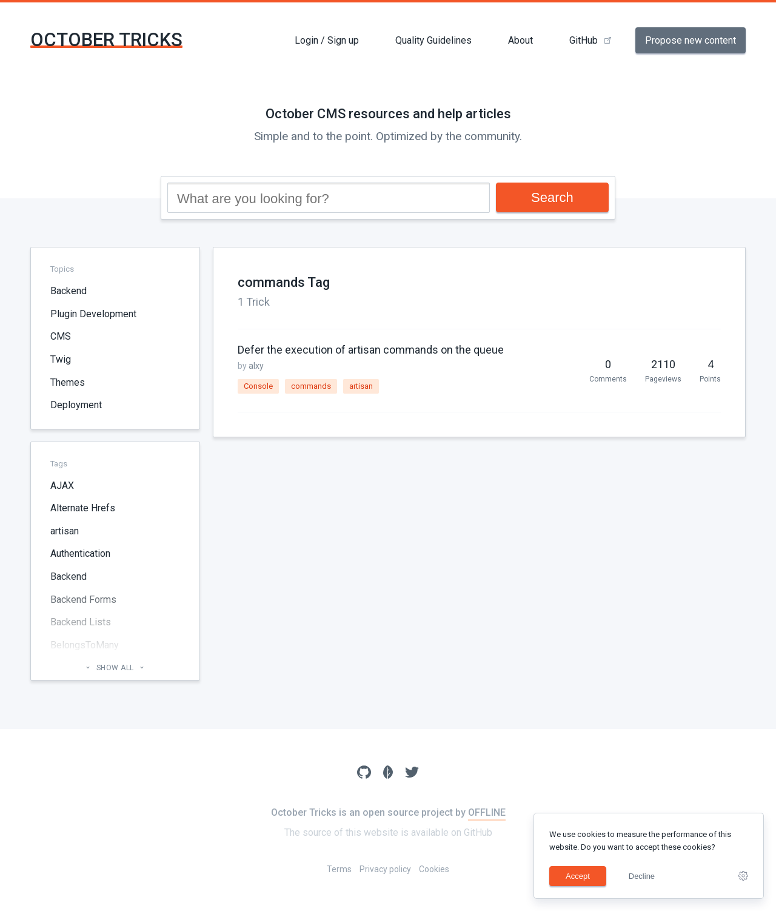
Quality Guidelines (433, 40)
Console (258, 386)
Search (552, 197)
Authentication (80, 553)
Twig (60, 359)
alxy (256, 366)
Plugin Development (93, 314)
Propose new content (690, 40)
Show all (115, 668)
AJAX (62, 485)
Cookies (434, 869)
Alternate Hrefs (82, 508)
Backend (68, 291)
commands (311, 386)
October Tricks (106, 39)
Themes (67, 382)
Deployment (76, 405)
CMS (60, 336)
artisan (64, 531)
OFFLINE (487, 812)
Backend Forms (83, 599)
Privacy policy (385, 869)
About (520, 40)
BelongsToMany (84, 645)
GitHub (583, 40)
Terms (339, 869)
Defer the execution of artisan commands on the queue (371, 349)
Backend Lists (80, 622)
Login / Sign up (327, 40)
